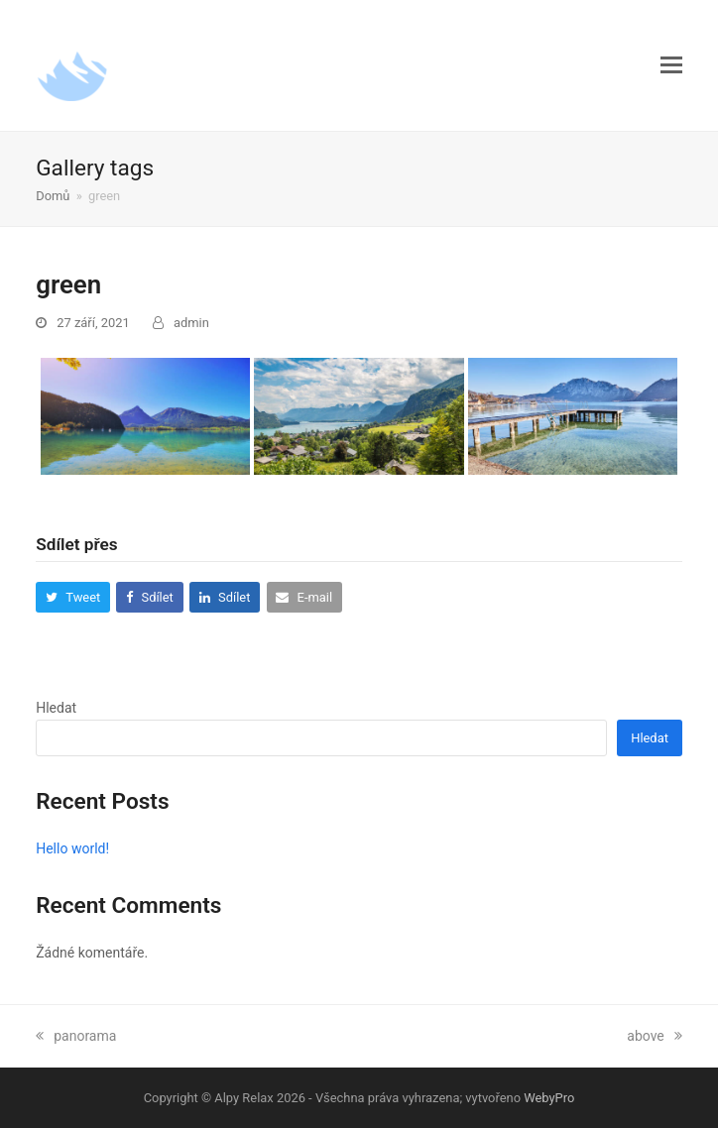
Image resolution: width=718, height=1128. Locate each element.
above (654, 1036)
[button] (671, 65)
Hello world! (72, 848)
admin (191, 322)
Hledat (56, 708)
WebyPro (549, 1097)
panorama (76, 1036)
